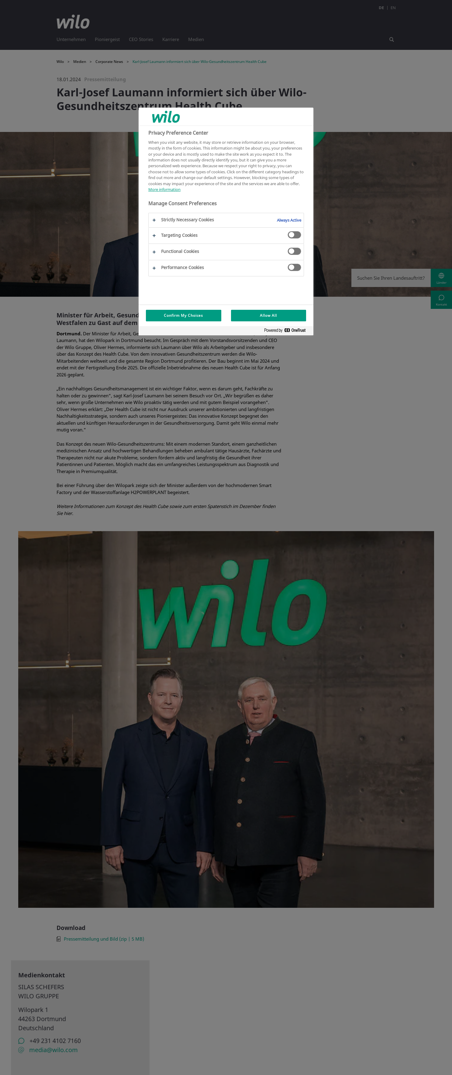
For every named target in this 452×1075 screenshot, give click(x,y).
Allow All (268, 315)
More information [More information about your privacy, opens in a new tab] (164, 189)
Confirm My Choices (183, 315)
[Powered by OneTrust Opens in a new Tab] (287, 331)
